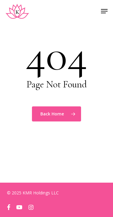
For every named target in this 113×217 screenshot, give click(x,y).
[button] (104, 11)
